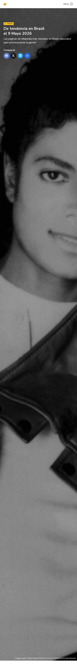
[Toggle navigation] (68, 4)
